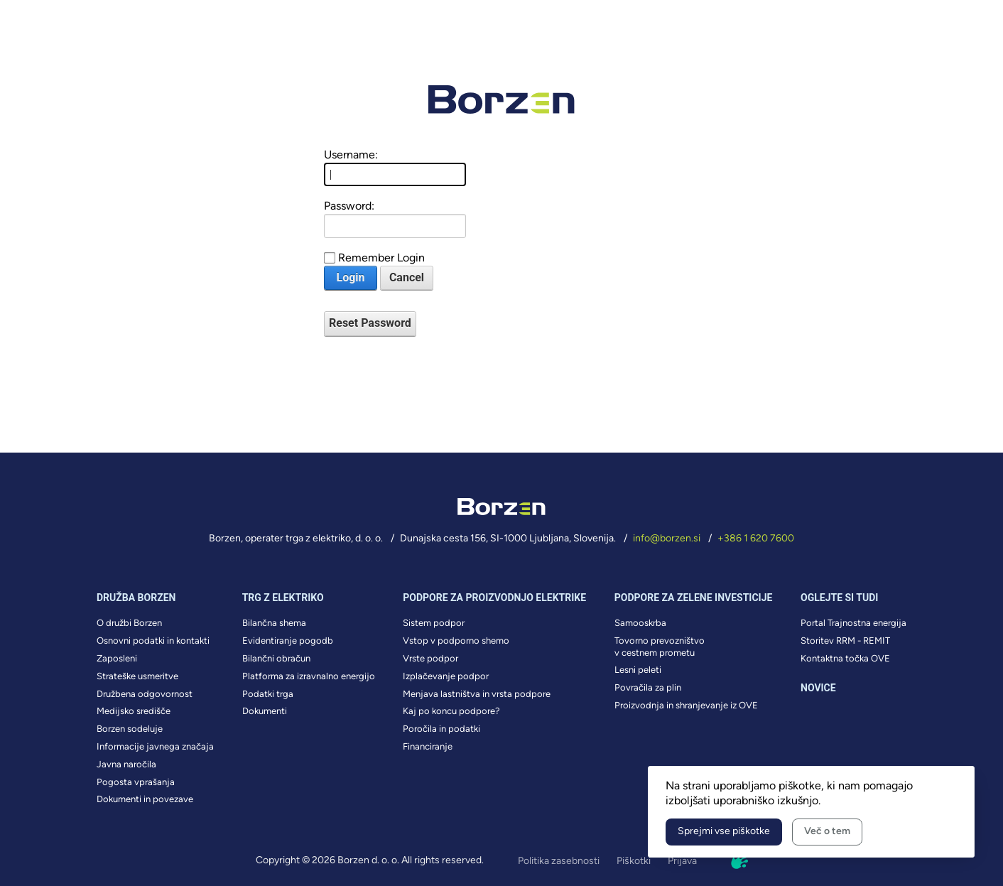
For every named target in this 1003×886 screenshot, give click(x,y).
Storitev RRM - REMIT (845, 640)
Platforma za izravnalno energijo (308, 676)
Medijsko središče (133, 711)
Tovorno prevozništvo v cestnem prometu (659, 646)
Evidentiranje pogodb (287, 640)
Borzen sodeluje (130, 728)
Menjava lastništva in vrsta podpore (477, 693)
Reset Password (370, 323)
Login (350, 277)
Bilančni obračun (276, 658)
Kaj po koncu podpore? (451, 711)
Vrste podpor (430, 658)
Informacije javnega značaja (155, 746)
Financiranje (427, 746)
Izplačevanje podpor (446, 676)
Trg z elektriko (283, 597)
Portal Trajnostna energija (853, 622)
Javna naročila (126, 764)
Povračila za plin (647, 687)
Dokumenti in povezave (145, 799)
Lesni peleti (637, 669)
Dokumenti (264, 711)
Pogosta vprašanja (136, 782)
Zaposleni (117, 658)
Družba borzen (136, 597)
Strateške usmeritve (137, 676)
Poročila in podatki (441, 728)
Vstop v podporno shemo (456, 640)
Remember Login (381, 257)
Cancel (406, 277)
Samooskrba (640, 622)
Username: (351, 154)
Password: (349, 205)
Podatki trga (267, 693)
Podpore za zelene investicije (693, 597)
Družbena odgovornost (145, 693)
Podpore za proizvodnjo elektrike (494, 597)
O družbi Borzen (129, 622)
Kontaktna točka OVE (845, 658)
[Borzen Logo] (501, 99)
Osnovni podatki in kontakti (153, 640)
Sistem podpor (434, 622)
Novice (818, 687)
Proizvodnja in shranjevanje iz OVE (686, 705)
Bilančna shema (274, 622)
